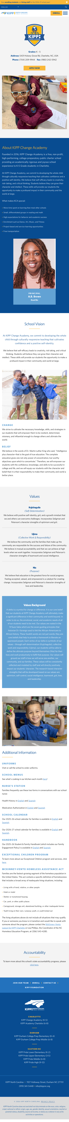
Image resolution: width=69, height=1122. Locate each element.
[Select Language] (10, 7)
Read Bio (34, 300)
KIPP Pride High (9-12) (34, 1062)
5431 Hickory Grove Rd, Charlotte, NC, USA (39, 55)
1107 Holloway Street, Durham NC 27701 (45, 1082)
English (21, 800)
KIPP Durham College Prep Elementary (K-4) (34, 1036)
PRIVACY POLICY (48, 1101)
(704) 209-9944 (27, 59)
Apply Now (34, 68)
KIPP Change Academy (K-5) (34, 1020)
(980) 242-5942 (49, 59)
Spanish (31, 800)
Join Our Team (21, 983)
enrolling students (11, 2)
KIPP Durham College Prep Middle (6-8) (34, 1039)
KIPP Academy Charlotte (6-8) (34, 1023)
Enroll (56, 13)
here (45, 779)
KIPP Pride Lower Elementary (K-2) (34, 1052)
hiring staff (26, 2)
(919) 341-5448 (26, 1086)
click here (34, 965)
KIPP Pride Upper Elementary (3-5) (34, 1055)
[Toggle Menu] (65, 13)
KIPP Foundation (34, 987)
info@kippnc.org (43, 1086)
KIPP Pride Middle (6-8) (34, 1059)
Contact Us (49, 983)
